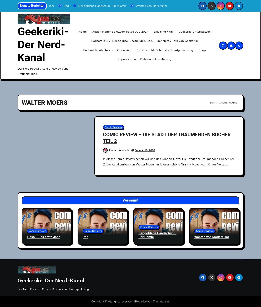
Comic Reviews (113, 127)
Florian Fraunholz (116, 150)
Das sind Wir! (163, 32)
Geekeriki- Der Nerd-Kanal (43, 45)
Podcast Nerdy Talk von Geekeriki (106, 50)
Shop (202, 50)
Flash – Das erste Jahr (43, 237)
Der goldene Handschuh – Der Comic (157, 235)
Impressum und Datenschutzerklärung (144, 59)
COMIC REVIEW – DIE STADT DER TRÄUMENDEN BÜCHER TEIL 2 (167, 138)
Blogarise (140, 302)
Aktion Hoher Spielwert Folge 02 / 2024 (120, 32)
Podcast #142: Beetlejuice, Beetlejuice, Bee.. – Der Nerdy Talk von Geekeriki (144, 41)
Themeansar (161, 302)
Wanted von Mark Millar (211, 237)
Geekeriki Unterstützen (195, 32)
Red (85, 237)
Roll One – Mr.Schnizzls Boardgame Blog (164, 50)
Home (82, 32)
